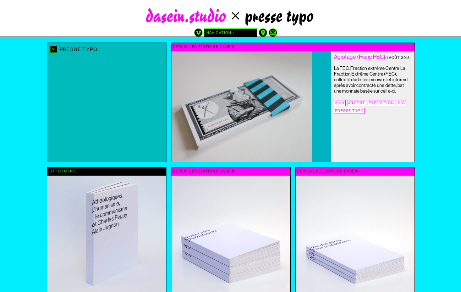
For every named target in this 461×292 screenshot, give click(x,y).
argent (356, 103)
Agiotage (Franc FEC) (359, 57)
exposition (381, 103)
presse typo (349, 111)
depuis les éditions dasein (204, 47)
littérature (63, 171)
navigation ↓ (221, 33)
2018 (340, 103)
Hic (401, 103)
